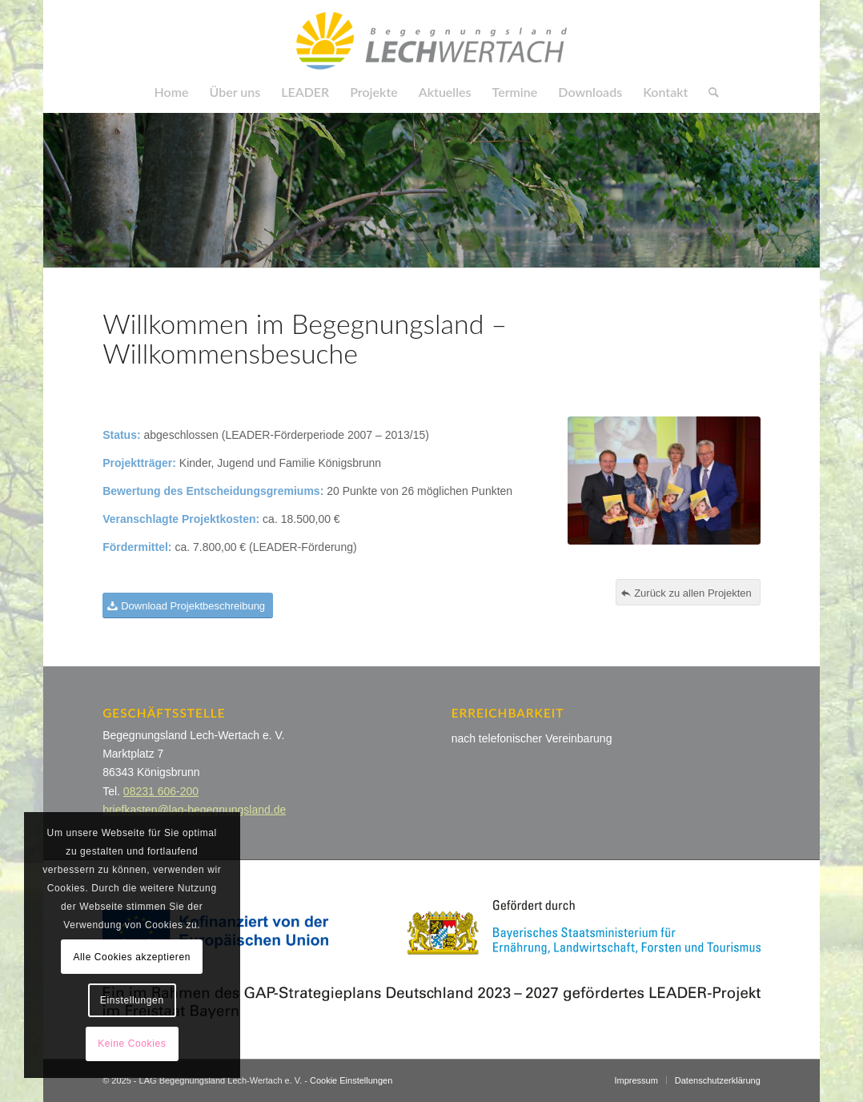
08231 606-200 (161, 791)
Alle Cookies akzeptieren (132, 957)
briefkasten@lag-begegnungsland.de (194, 809)
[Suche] (708, 92)
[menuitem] (171, 92)
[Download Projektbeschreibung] (187, 606)
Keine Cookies (132, 1043)
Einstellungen (132, 1000)
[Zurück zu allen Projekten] (688, 592)
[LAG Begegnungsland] (431, 36)
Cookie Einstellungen (351, 1080)
